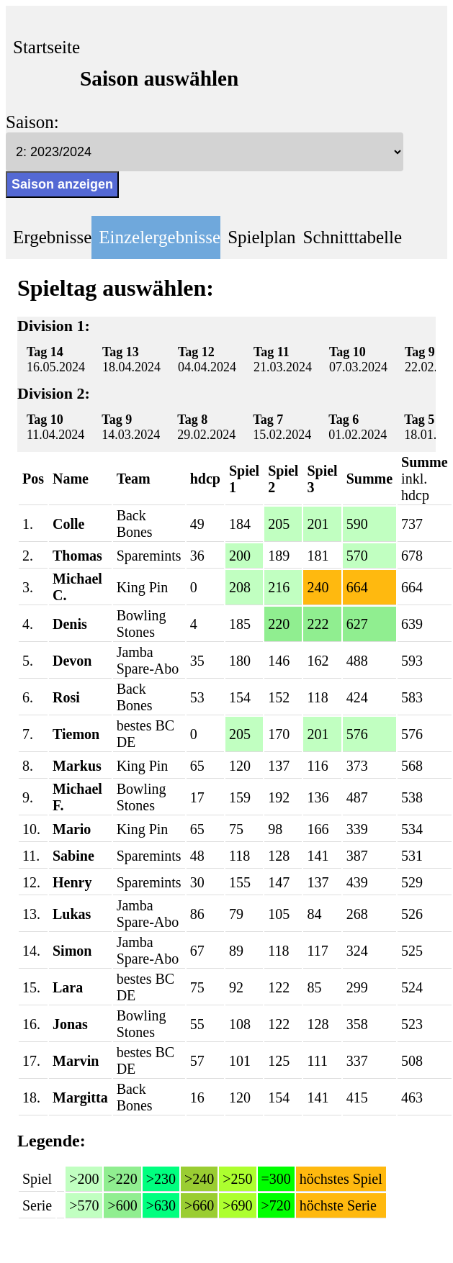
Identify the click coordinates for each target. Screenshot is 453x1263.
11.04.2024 (55, 427)
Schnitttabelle (352, 237)
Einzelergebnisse (159, 237)
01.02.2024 (357, 427)
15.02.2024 (282, 427)
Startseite (46, 47)
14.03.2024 (131, 427)
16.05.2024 (56, 359)
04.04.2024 (207, 359)
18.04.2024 (131, 359)
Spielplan (261, 237)
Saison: (32, 122)
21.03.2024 (283, 359)
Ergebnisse (52, 237)
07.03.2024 (358, 359)
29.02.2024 (206, 427)
